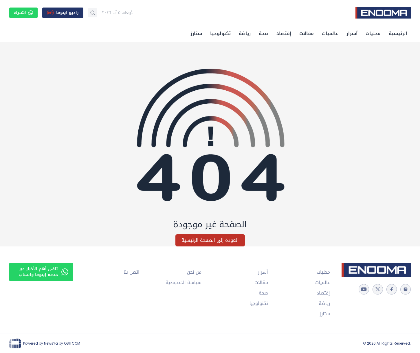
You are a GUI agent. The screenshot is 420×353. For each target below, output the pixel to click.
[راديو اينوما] (62, 13)
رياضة (245, 33)
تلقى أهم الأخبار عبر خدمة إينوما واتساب (43, 272)
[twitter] (378, 289)
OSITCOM (72, 343)
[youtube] (364, 289)
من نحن (194, 272)
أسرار (351, 33)
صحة (263, 33)
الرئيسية (398, 33)
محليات (373, 33)
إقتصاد (283, 33)
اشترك (23, 13)
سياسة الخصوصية (183, 282)
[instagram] (405, 289)
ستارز (196, 33)
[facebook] (391, 289)
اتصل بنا (132, 272)
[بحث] (92, 12)
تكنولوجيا (220, 33)
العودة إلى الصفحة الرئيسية (210, 240)
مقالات (306, 33)
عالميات (330, 33)
